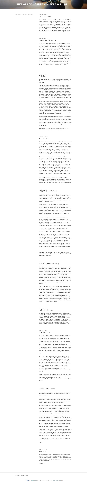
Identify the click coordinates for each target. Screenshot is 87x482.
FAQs (57, 480)
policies (54, 480)
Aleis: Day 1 (43, 76)
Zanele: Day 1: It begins (47, 40)
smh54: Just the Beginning (49, 264)
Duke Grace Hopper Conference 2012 (42, 4)
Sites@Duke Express (34, 480)
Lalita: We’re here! (45, 16)
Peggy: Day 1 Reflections (48, 191)
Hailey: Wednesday (46, 310)
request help (61, 480)
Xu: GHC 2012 (44, 139)
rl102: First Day (44, 332)
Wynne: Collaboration (47, 389)
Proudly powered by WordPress (21, 475)
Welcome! (42, 451)
